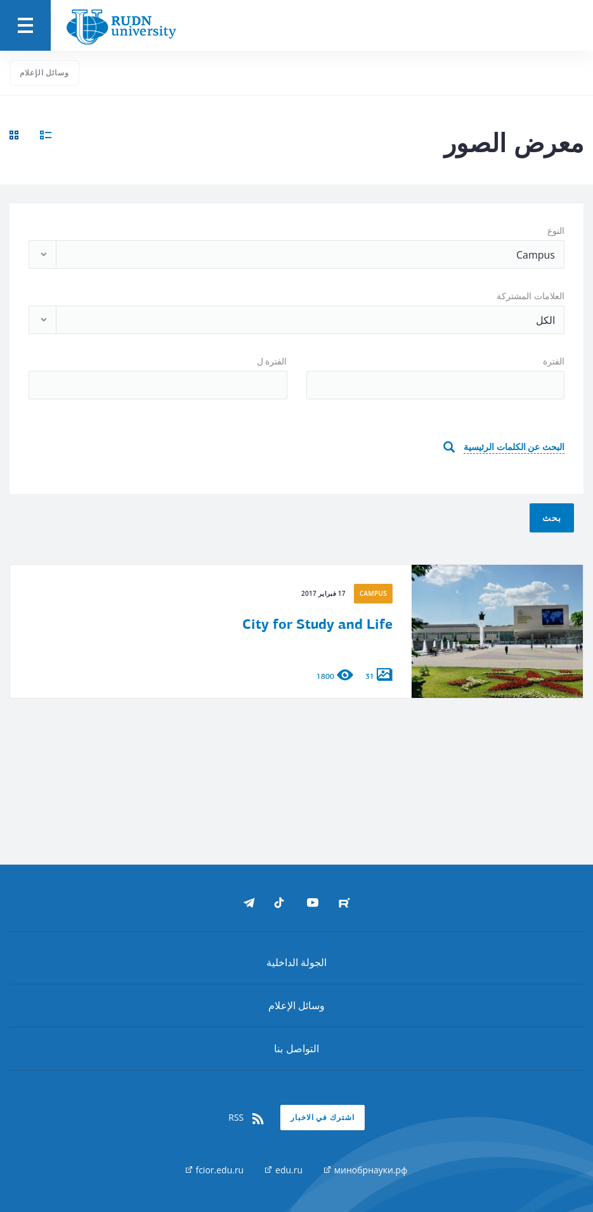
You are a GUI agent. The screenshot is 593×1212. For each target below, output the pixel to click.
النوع (555, 230)
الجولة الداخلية (296, 962)
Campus (373, 593)
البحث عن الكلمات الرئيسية (514, 447)
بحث (551, 518)
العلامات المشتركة (530, 296)
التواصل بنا (296, 1048)
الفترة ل (272, 361)
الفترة (553, 361)
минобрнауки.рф (365, 1170)
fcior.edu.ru (215, 1170)
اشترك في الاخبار (322, 1117)
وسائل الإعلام (44, 72)
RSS (246, 1117)
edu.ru (284, 1170)
